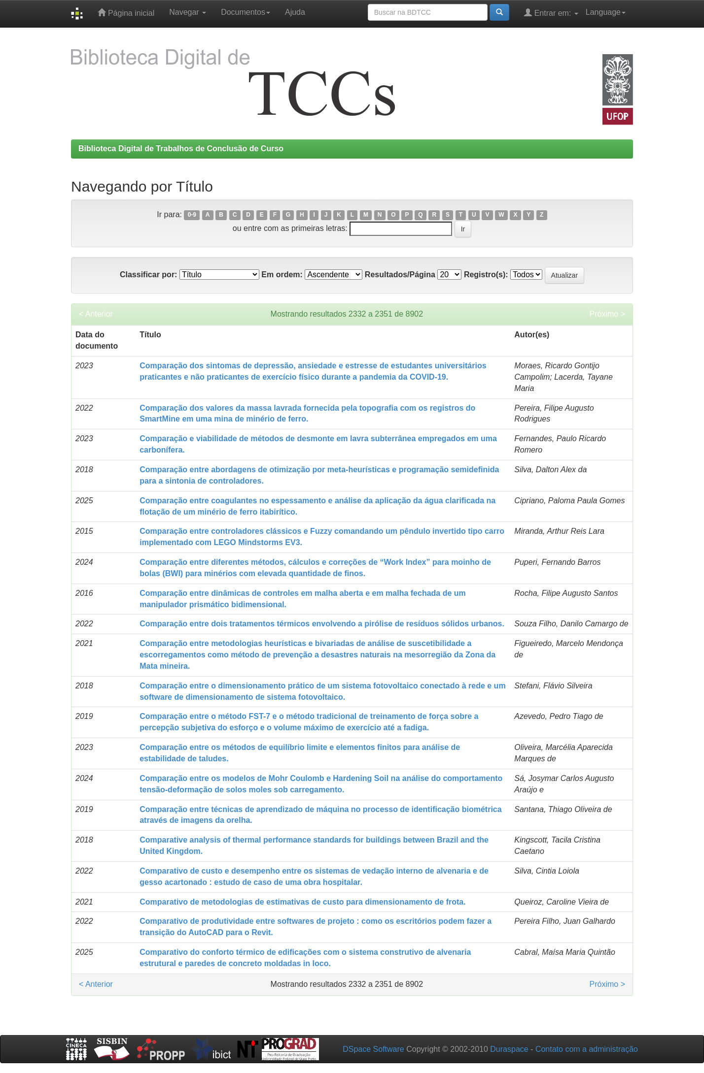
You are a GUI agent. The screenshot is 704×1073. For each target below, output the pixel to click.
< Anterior (96, 314)
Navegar (187, 12)
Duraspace (509, 1049)
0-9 (192, 215)
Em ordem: (282, 274)
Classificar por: (148, 274)
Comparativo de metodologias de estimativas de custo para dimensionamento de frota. (302, 902)
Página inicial (126, 12)
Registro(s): (486, 274)
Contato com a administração (586, 1049)
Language (606, 12)
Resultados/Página (400, 274)
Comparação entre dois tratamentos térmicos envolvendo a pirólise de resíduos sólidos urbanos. (322, 623)
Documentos (245, 12)
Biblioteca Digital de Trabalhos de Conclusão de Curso (180, 148)
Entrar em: (551, 12)
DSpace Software (373, 1049)
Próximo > (607, 314)
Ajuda (295, 12)
